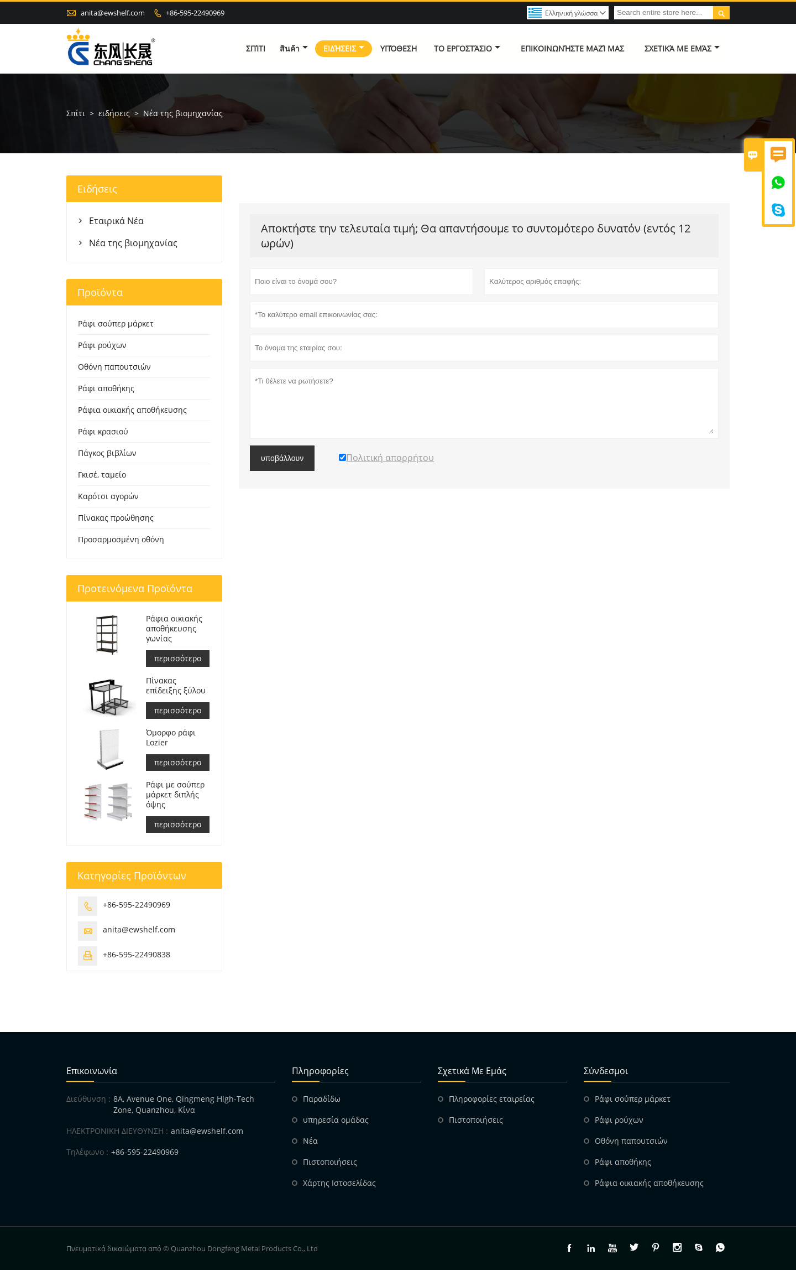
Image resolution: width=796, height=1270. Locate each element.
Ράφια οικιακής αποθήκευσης (132, 410)
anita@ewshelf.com (113, 13)
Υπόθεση (398, 48)
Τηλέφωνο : (87, 1152)
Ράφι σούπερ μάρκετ (116, 323)
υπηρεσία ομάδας (336, 1120)
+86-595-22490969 (195, 13)
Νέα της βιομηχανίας (133, 242)
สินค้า (294, 48)
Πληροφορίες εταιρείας (492, 1098)
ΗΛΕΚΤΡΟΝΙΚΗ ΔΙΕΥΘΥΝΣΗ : (117, 1131)
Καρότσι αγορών (108, 496)
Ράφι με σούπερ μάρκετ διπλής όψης (175, 795)
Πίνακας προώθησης (116, 517)
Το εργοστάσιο (467, 48)
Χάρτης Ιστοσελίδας (339, 1183)
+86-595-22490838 (136, 954)
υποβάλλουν (282, 458)
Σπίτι (75, 113)
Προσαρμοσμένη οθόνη (121, 539)
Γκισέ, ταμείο (102, 474)
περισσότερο (177, 658)
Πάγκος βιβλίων (107, 453)
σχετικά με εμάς (682, 48)
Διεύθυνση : (88, 1098)
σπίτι (255, 48)
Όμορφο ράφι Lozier (171, 738)
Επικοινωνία (91, 1071)
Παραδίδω (322, 1098)
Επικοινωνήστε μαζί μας (572, 48)
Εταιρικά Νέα (116, 220)
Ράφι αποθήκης (106, 388)
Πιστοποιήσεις (330, 1162)
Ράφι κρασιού (103, 431)
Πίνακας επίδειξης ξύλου (176, 686)
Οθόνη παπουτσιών (114, 366)
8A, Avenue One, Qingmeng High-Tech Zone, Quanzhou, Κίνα (183, 1104)
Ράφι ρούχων (102, 345)
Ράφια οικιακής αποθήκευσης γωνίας (174, 629)
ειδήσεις (343, 48)
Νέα (310, 1141)
